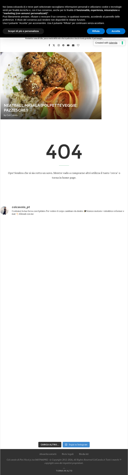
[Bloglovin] (78, 45)
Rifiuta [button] (96, 31)
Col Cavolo (12, 115)
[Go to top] (64, 470)
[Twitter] (54, 45)
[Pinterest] (63, 45)
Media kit (84, 454)
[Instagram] (59, 45)
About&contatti (47, 454)
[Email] (73, 45)
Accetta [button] (116, 31)
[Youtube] (68, 45)
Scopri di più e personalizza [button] (23, 31)
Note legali (68, 454)
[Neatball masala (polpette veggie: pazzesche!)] (51, 85)
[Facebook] (49, 45)
